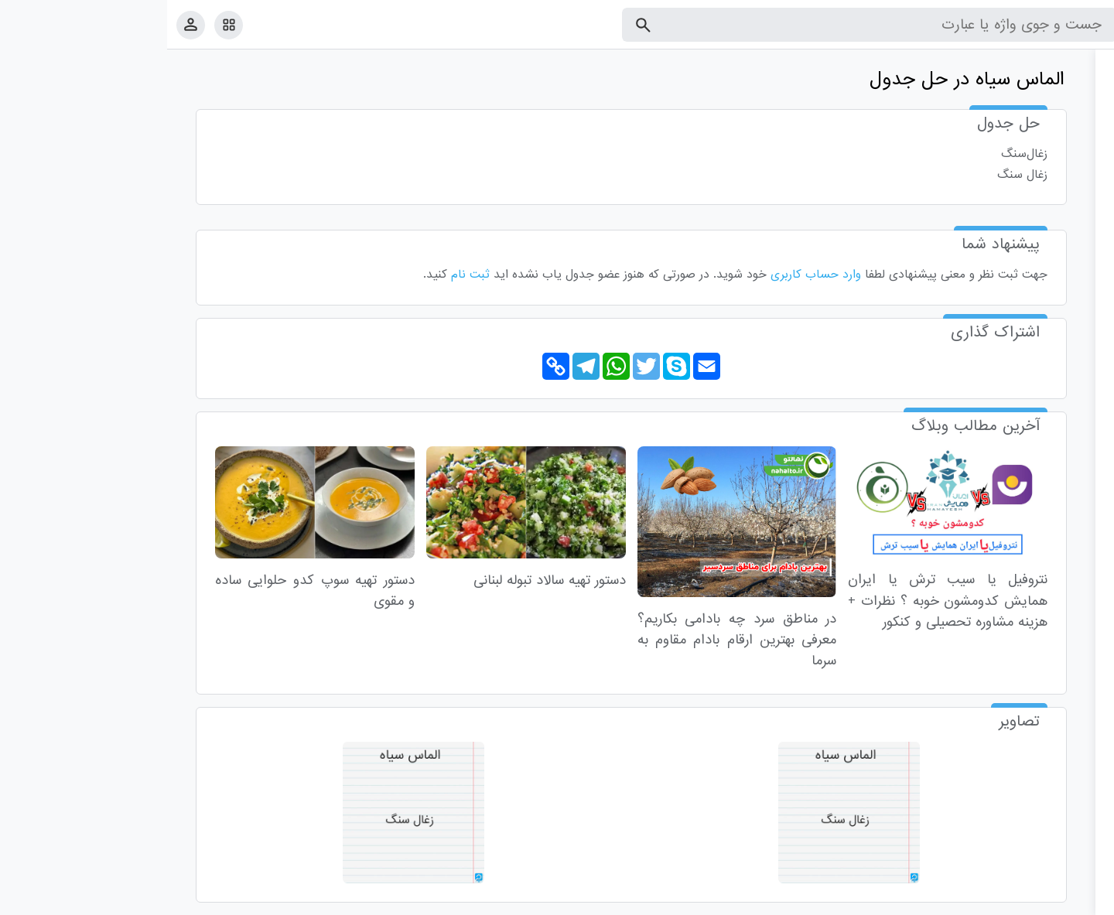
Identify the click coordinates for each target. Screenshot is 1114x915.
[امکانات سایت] (61, 24)
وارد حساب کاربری (648, 274)
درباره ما (975, 900)
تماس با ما (1026, 900)
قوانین (1073, 900)
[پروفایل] (23, 24)
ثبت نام (303, 274)
